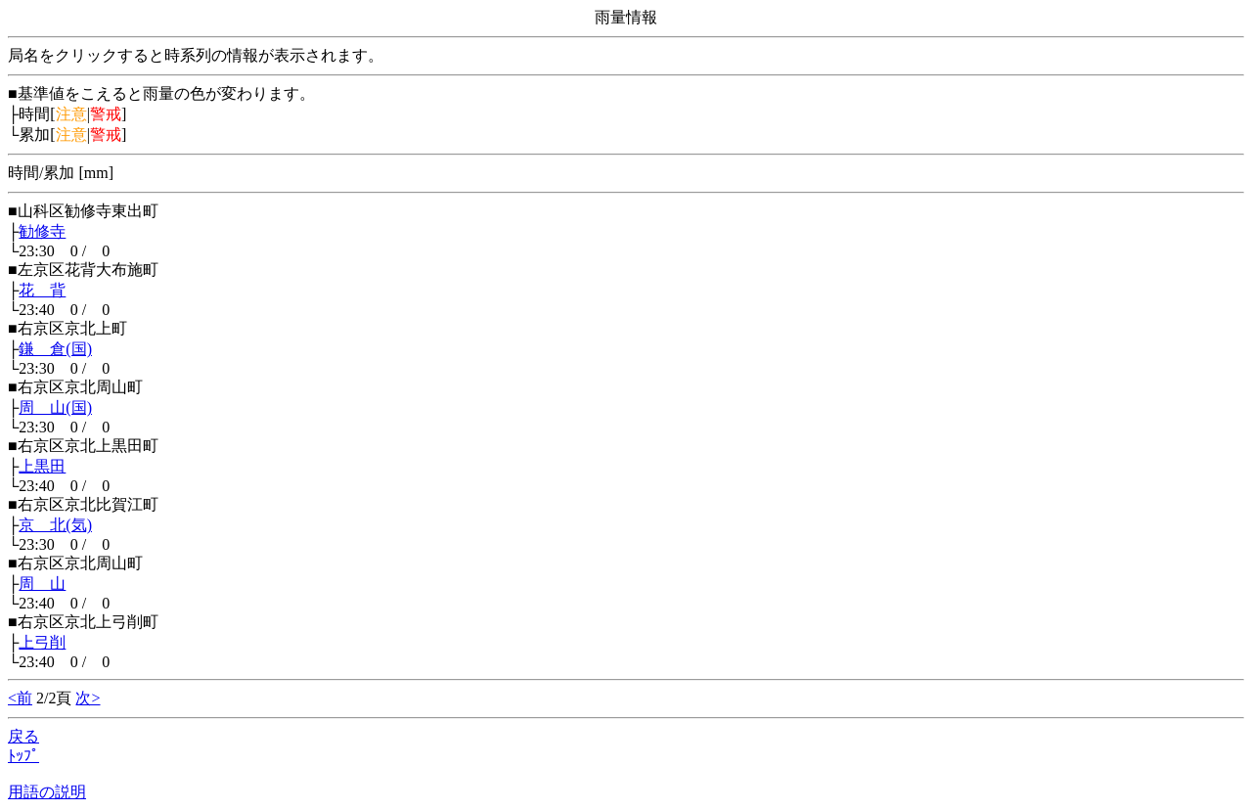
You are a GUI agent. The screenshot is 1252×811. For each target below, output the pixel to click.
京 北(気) (55, 525)
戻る (23, 736)
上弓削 (42, 642)
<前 (20, 698)
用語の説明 (47, 792)
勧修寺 (42, 231)
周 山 (42, 583)
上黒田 (42, 466)
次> (87, 698)
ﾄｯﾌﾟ (23, 755)
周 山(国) (55, 407)
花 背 (42, 290)
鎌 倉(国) (55, 348)
